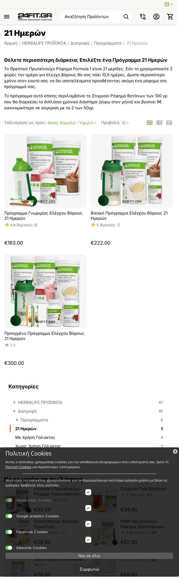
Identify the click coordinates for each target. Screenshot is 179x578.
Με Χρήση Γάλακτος (89, 437)
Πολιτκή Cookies (18, 467)
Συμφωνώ (89, 569)
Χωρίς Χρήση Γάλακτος (89, 446)
